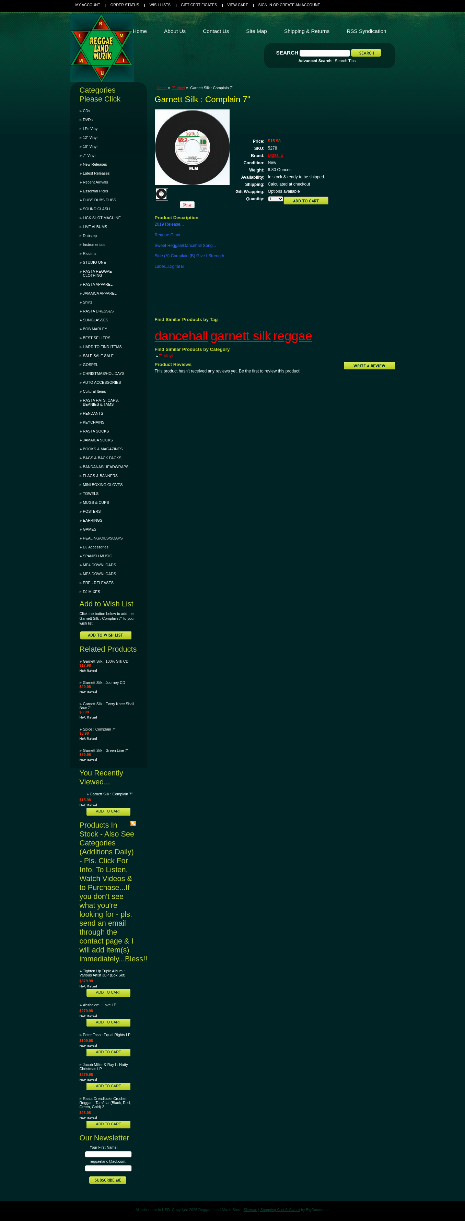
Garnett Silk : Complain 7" (111, 794)
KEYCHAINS (94, 422)
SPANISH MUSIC (97, 556)
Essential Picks (95, 191)
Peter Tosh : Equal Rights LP (107, 1035)
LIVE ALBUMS (95, 227)
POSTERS (92, 511)
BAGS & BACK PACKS (102, 458)
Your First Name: (104, 1147)
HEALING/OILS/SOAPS (103, 538)
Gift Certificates (199, 5)
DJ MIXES (91, 592)
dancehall (181, 336)
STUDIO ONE (94, 262)
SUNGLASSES (95, 320)
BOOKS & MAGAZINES (103, 449)
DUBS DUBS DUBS (99, 200)
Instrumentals (94, 244)
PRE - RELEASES (98, 583)
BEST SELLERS (97, 338)
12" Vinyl (90, 137)
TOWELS (91, 493)
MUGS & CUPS (96, 502)
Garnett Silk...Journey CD (104, 682)
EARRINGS (93, 520)
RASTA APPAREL (98, 284)
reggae (293, 336)
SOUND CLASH (96, 209)
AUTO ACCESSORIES (102, 382)
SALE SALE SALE (98, 356)
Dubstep (90, 236)
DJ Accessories (95, 547)
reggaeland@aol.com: (108, 1161)
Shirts (88, 302)
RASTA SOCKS (96, 431)
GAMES (89, 529)
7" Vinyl (89, 155)
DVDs (88, 120)
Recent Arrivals (95, 182)
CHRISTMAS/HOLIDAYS (104, 373)
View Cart (237, 5)
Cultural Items (94, 391)
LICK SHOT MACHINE (102, 218)
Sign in (265, 5)
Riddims (89, 253)
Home (162, 88)
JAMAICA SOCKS (98, 440)
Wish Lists (160, 5)
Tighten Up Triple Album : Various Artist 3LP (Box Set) (103, 973)
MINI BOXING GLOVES (103, 485)
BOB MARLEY (95, 329)
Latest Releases (96, 173)
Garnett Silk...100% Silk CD (106, 661)
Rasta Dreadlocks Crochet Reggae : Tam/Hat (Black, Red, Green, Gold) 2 (105, 1102)
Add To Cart (108, 811)
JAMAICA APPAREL (100, 293)
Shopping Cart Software (280, 1210)
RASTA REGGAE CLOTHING (97, 273)
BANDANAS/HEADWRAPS (106, 467)
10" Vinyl (90, 146)
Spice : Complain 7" (99, 729)
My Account (87, 5)
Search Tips (345, 61)
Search (287, 53)
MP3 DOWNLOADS (99, 574)
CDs (86, 111)
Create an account (300, 5)
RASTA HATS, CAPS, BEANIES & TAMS (101, 402)
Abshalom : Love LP (99, 1005)
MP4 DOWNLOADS (99, 565)
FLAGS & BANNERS (100, 476)
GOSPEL (90, 365)
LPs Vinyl (90, 129)
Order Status (125, 5)
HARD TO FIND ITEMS (102, 347)
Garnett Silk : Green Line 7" (106, 750)
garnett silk (240, 336)
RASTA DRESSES (98, 311)
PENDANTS (93, 413)
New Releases (95, 164)
